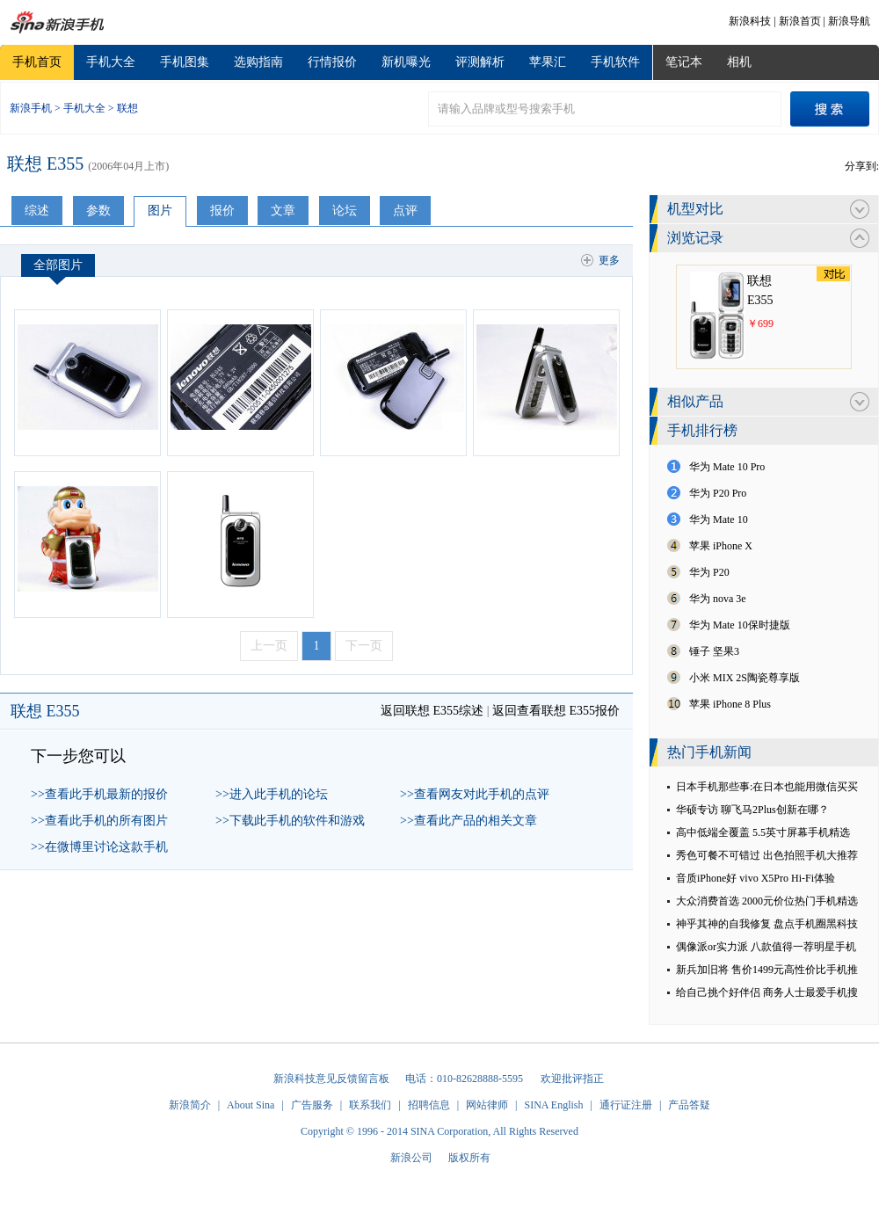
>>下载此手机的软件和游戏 (290, 820)
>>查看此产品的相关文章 (468, 820)
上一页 (269, 645)
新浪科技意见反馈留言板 (331, 1078)
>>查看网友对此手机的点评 (474, 794)
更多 (609, 260)
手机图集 (184, 62)
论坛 (344, 210)
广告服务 (312, 1105)
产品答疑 (689, 1105)
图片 (160, 210)
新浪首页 (800, 21)
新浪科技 (750, 21)
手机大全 (110, 62)
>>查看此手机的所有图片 (99, 820)
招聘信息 (429, 1105)
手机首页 (37, 62)
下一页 (363, 645)
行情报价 (332, 62)
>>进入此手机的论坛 (271, 794)
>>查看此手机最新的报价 (99, 794)
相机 (739, 62)
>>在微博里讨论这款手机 (99, 847)
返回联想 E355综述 (432, 710)
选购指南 (258, 62)
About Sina (250, 1105)
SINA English (553, 1105)
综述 (37, 210)
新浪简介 (190, 1105)
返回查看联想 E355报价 (556, 710)
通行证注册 (625, 1105)
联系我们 (370, 1105)
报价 (222, 210)
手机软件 (615, 62)
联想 (127, 108)
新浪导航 (849, 21)
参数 (98, 210)
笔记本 (683, 62)
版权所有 (469, 1158)
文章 (283, 210)
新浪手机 (31, 108)
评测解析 (480, 62)
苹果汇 (547, 62)
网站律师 (487, 1105)
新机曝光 (406, 62)
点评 (405, 210)
